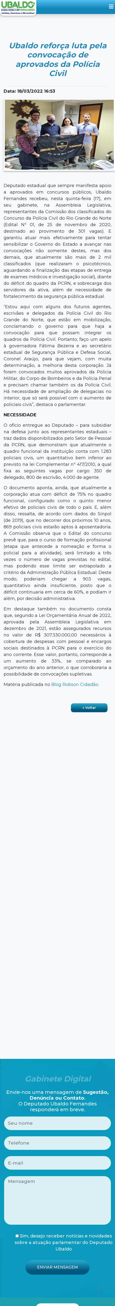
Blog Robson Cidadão (74, 684)
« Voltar (89, 707)
